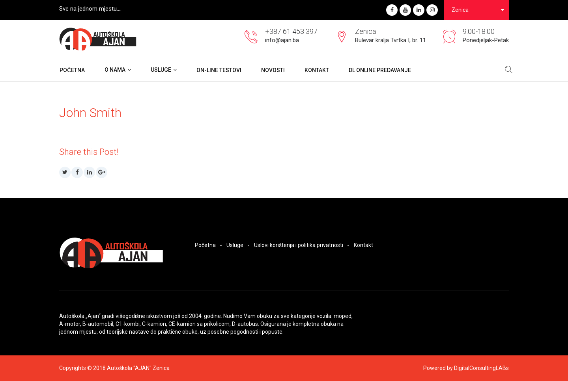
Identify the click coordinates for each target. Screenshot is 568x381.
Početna (72, 70)
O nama (115, 70)
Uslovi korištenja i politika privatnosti (298, 245)
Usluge (161, 70)
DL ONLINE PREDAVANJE (380, 70)
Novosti (273, 70)
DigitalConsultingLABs (481, 368)
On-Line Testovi (218, 70)
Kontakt (317, 70)
